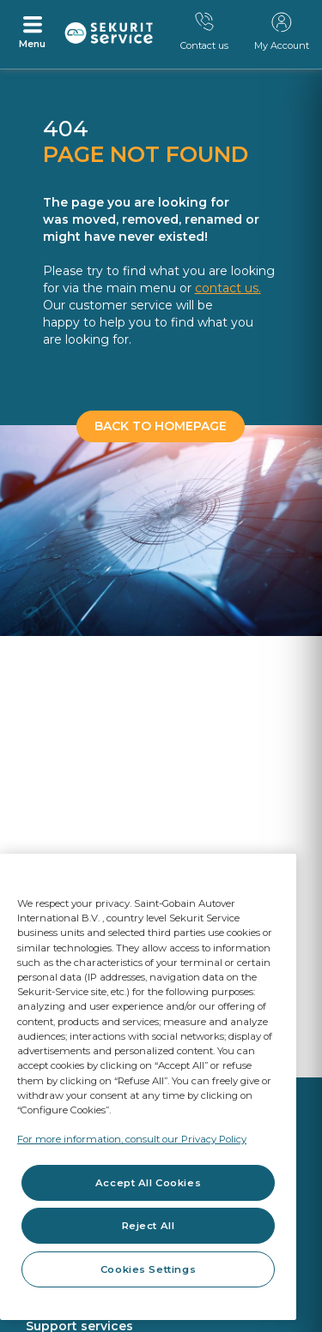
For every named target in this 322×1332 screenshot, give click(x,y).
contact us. (228, 288)
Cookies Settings (148, 1269)
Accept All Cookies (148, 1183)
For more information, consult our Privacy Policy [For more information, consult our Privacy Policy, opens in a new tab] (131, 1139)
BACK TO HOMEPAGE (160, 426)
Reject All (148, 1226)
